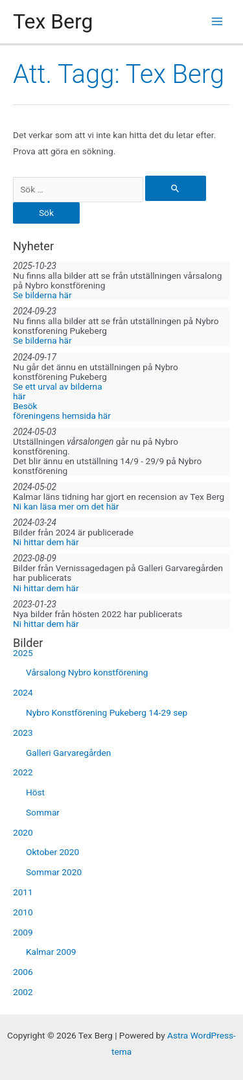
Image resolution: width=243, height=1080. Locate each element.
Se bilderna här (42, 295)
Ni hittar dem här (46, 542)
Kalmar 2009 (51, 951)
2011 (23, 892)
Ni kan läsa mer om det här (66, 506)
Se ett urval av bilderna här (57, 391)
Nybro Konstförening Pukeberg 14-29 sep (106, 712)
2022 (23, 772)
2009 (23, 932)
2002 (23, 992)
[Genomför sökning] (175, 188)
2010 (23, 912)
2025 (23, 653)
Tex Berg (53, 21)
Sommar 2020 (54, 872)
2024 (23, 692)
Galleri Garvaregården (68, 752)
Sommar (43, 812)
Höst (35, 792)
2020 (23, 832)
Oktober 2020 (52, 852)
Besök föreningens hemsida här (62, 411)
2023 (23, 732)
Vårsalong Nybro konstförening (87, 672)
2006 (23, 972)
